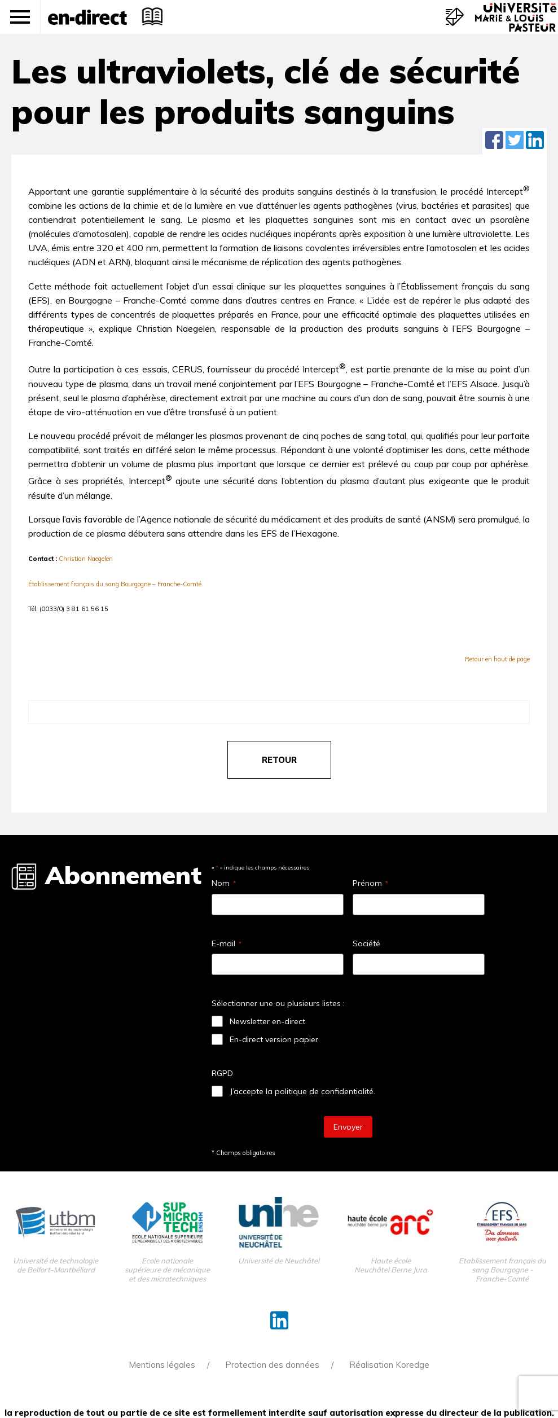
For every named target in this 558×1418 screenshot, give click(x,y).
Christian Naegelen (86, 559)
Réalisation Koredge (389, 1364)
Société (366, 943)
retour (279, 759)
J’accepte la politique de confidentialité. (302, 1091)
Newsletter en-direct (267, 1021)
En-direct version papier (274, 1039)
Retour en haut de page (497, 659)
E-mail (226, 943)
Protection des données (272, 1364)
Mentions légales (162, 1364)
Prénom (370, 883)
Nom (224, 883)
